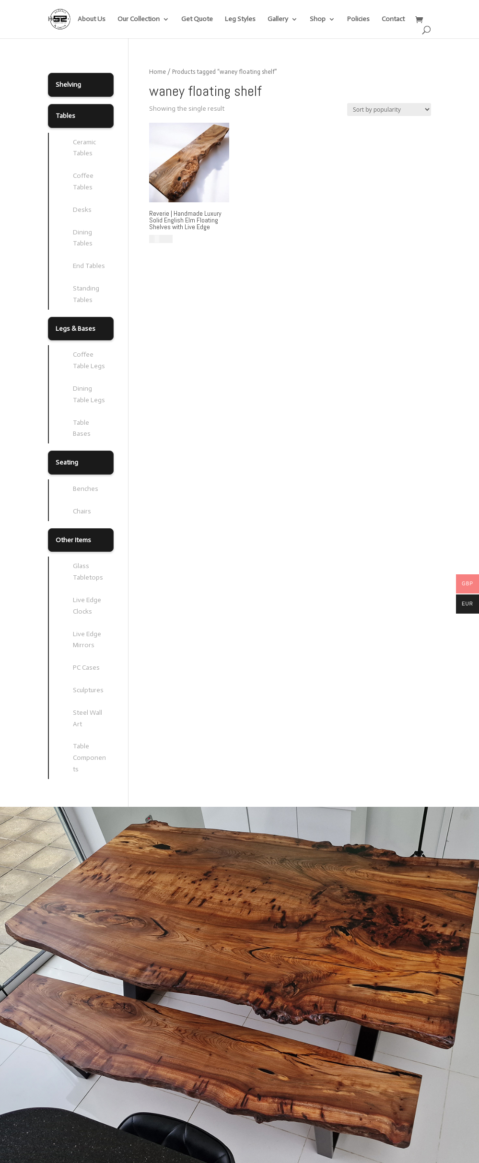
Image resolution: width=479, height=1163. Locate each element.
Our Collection (138, 19)
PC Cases (86, 667)
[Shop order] (389, 109)
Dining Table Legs (89, 394)
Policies (358, 19)
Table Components (89, 757)
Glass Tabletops (88, 572)
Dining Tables (83, 238)
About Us (91, 19)
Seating (67, 462)
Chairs (82, 511)
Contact (393, 19)
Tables (65, 116)
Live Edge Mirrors (87, 640)
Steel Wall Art (87, 718)
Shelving (68, 85)
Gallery (278, 19)
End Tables (89, 266)
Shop (318, 19)
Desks (82, 210)
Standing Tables (86, 294)
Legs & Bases (75, 329)
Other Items (73, 540)
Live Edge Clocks (87, 606)
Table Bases (82, 428)
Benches (85, 489)
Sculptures (88, 690)
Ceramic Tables (84, 148)
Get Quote (197, 19)
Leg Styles (240, 19)
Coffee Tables (83, 181)
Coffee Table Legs (89, 360)
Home (57, 19)
